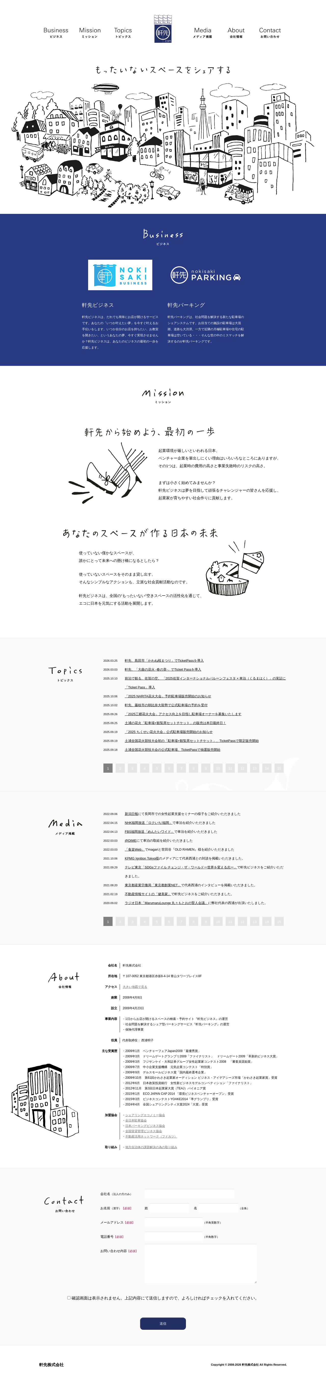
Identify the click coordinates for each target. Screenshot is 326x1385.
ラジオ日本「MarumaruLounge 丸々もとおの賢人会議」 (166, 903)
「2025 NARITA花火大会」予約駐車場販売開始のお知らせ (168, 696)
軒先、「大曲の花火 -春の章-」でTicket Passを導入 (163, 669)
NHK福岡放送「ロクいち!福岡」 (148, 823)
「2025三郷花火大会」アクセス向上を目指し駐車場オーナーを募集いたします (183, 714)
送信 (163, 1323)
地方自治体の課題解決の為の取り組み (151, 1147)
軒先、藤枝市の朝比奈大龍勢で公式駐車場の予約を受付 (166, 705)
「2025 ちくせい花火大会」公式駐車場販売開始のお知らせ (169, 732)
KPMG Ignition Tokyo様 (142, 858)
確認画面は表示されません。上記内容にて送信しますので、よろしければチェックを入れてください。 (163, 1298)
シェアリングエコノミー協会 (145, 1115)
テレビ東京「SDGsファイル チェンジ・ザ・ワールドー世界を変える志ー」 (181, 867)
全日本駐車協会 (136, 1120)
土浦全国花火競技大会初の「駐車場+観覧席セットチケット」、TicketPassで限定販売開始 (192, 741)
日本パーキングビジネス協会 (145, 1126)
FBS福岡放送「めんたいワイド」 (149, 832)
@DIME (131, 840)
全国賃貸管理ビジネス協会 (143, 1131)
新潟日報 (131, 814)
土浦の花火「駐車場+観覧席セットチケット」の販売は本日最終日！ (175, 723)
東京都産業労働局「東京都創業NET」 (153, 885)
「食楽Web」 (135, 849)
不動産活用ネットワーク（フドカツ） (151, 1136)
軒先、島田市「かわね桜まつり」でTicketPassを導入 (164, 660)
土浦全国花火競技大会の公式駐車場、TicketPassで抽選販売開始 (172, 750)
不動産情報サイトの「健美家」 (148, 894)
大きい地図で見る (135, 987)
